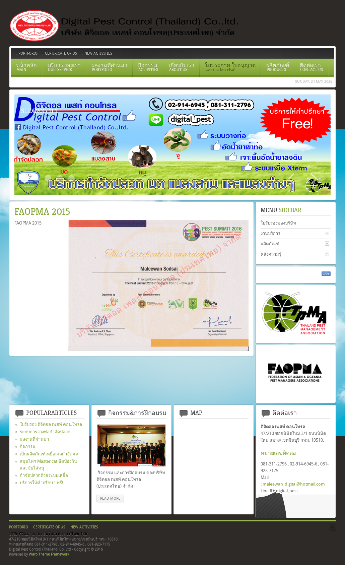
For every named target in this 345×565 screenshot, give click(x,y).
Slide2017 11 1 (24, 178)
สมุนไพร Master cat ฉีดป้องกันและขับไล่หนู (48, 464)
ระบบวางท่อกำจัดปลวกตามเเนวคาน (48, 178)
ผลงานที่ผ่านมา (34, 439)
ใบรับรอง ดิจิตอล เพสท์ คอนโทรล (51, 424)
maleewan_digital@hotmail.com (294, 484)
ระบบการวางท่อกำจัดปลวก (45, 431)
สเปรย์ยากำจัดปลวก (59, 178)
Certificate (36, 178)
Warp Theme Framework (49, 554)
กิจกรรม (28, 446)
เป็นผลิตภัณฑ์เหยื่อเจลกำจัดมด (49, 453)
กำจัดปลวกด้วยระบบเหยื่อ (44, 475)
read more (110, 498)
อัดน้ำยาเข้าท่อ (71, 178)
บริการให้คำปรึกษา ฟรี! (41, 482)
